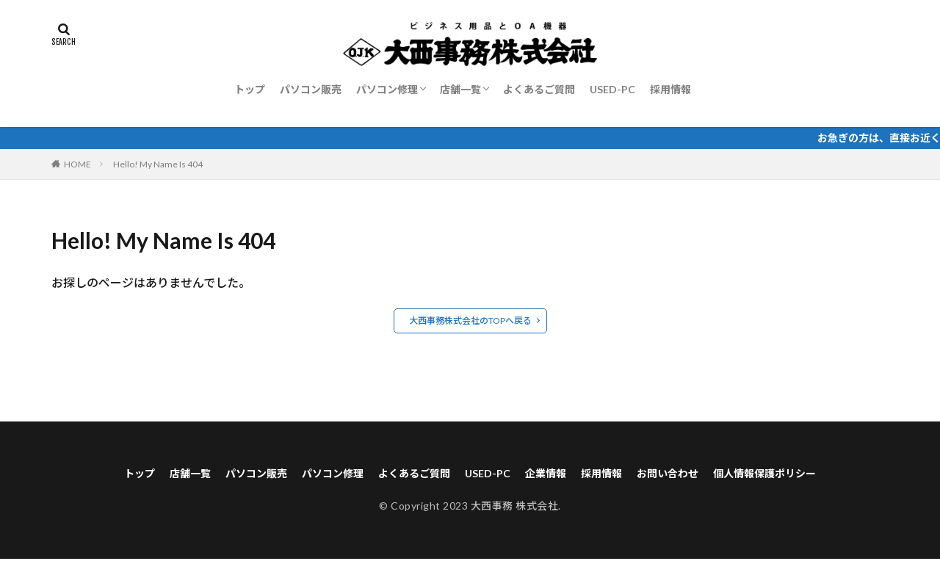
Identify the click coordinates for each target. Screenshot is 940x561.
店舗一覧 (460, 89)
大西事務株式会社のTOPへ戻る (470, 320)
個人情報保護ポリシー (797, 474)
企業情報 (552, 474)
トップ (249, 89)
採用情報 (670, 89)
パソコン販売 (310, 89)
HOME (77, 164)
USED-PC (612, 89)
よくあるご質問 (539, 89)
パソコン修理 (387, 89)
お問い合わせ (688, 474)
